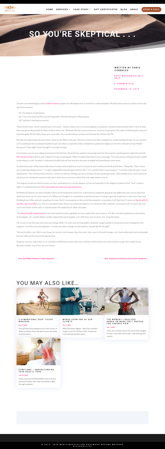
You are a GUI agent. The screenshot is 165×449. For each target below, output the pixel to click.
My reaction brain (24, 157)
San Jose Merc (31, 203)
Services (62, 10)
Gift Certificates (106, 10)
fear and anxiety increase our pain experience (61, 187)
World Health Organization (33, 213)
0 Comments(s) (124, 84)
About (134, 10)
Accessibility (82, 446)
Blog (124, 10)
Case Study (81, 10)
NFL (22, 203)
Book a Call (151, 10)
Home (49, 10)
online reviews (52, 103)
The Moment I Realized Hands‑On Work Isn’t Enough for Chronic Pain (125, 322)
